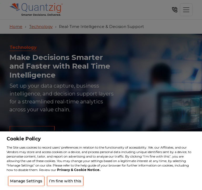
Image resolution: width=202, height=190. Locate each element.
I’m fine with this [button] (65, 181)
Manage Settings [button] (26, 181)
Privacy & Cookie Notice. (78, 170)
